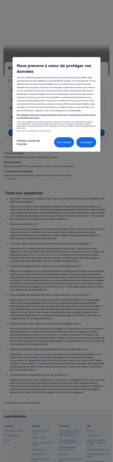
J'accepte (86, 142)
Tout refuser (64, 142)
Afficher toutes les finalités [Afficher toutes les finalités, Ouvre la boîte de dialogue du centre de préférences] (28, 142)
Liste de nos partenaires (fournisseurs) (34, 131)
